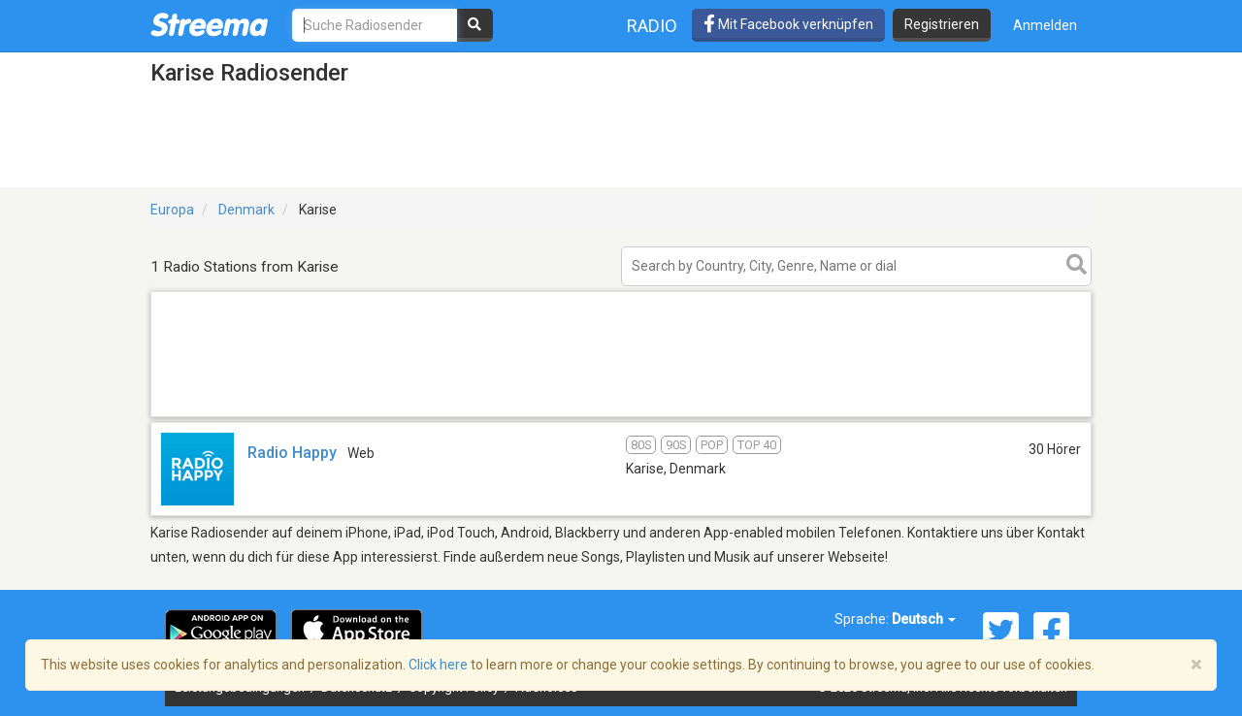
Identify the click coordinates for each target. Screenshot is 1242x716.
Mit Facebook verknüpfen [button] (788, 24)
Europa (172, 209)
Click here (438, 664)
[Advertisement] (621, 416)
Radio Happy (292, 452)
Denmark (246, 209)
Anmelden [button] (1045, 25)
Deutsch (924, 619)
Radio (652, 26)
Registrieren (941, 24)
